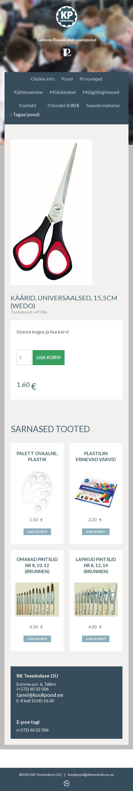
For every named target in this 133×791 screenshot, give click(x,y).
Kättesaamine (28, 92)
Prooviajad (91, 78)
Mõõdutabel (62, 92)
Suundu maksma (102, 105)
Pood (67, 78)
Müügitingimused (101, 92)
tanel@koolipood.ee (40, 694)
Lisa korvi (48, 357)
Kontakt (27, 105)
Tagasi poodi (25, 114)
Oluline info (43, 78)
